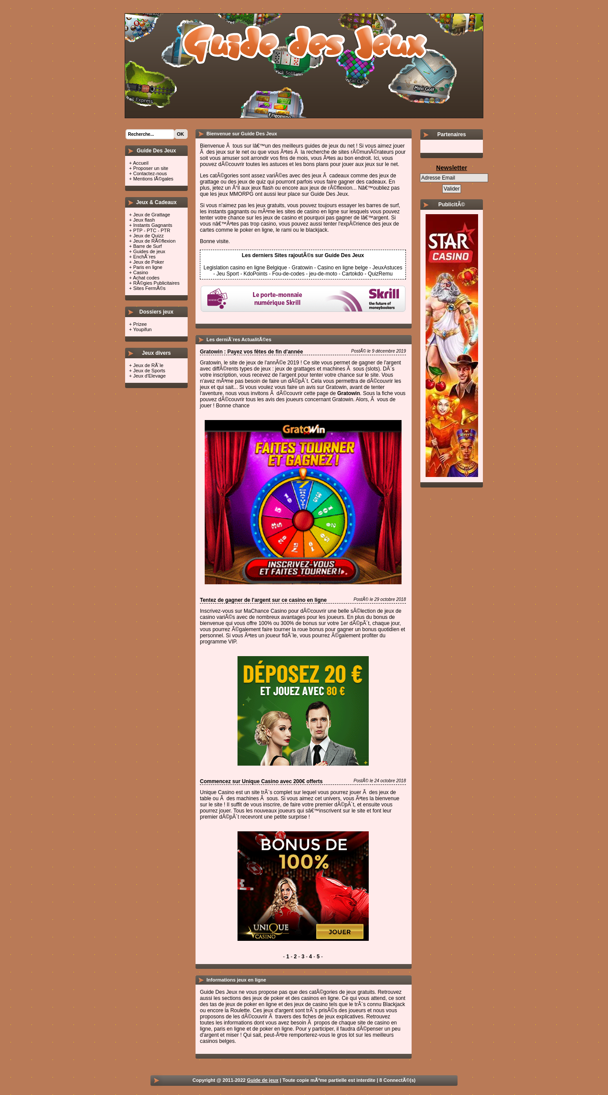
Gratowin (302, 268)
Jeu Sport (228, 274)
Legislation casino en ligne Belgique (245, 268)
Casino (140, 272)
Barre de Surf (147, 246)
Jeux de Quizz (148, 235)
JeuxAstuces (387, 268)
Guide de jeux (262, 1080)
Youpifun (142, 329)
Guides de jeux (149, 251)
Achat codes (146, 277)
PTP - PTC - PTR (151, 230)
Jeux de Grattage (151, 214)
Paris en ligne (147, 267)
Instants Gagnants (152, 225)
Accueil (140, 163)
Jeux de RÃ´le (148, 365)
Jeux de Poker (148, 262)
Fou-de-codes (288, 274)
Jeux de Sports (149, 370)
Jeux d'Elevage (149, 375)
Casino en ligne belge (343, 268)
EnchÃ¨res (144, 256)
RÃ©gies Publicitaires (156, 283)
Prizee (140, 324)
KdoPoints (256, 274)
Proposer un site (150, 168)
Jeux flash (144, 220)
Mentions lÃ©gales (153, 178)
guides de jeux (321, 146)
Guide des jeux (239, 43)
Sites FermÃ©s (149, 288)
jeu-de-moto (323, 274)
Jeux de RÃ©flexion (154, 241)
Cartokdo (352, 274)
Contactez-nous (150, 173)
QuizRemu (380, 274)
